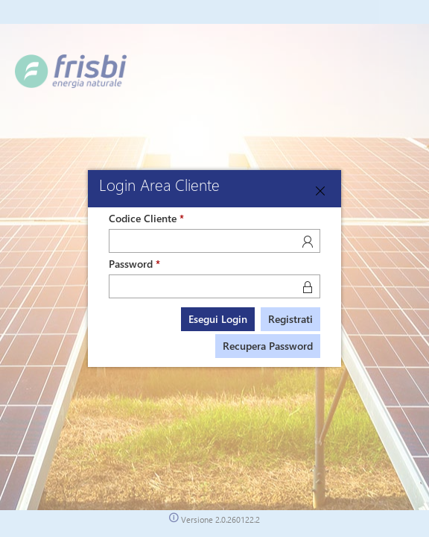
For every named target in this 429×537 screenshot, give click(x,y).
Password (131, 264)
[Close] (320, 191)
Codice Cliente (143, 218)
